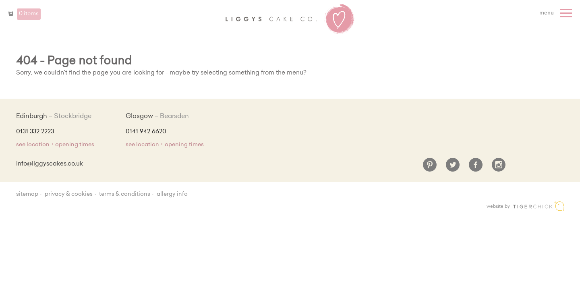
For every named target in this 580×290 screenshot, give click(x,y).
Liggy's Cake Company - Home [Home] (290, 19)
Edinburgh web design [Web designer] (538, 206)
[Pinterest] (430, 168)
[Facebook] (476, 168)
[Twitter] (453, 168)
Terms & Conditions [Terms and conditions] (124, 194)
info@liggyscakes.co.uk (49, 164)
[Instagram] (498, 168)
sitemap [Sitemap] (27, 194)
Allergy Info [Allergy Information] (172, 194)
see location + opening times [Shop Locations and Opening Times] (55, 145)
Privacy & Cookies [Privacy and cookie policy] (69, 194)
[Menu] (556, 13)
